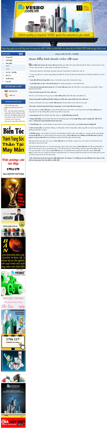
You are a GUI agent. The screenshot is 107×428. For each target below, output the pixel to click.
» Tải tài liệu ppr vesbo (11, 105)
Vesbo (8, 69)
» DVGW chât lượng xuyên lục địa (14, 115)
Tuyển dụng (9, 78)
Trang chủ (9, 57)
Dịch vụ (8, 75)
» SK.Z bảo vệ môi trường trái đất (14, 113)
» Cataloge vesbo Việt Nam (12, 119)
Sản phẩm (9, 63)
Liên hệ (8, 81)
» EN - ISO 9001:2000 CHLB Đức (14, 111)
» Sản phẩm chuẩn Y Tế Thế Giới (14, 117)
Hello (7, 66)
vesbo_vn (12, 95)
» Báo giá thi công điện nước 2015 (14, 121)
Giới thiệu (9, 60)
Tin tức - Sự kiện (11, 72)
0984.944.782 (13, 91)
